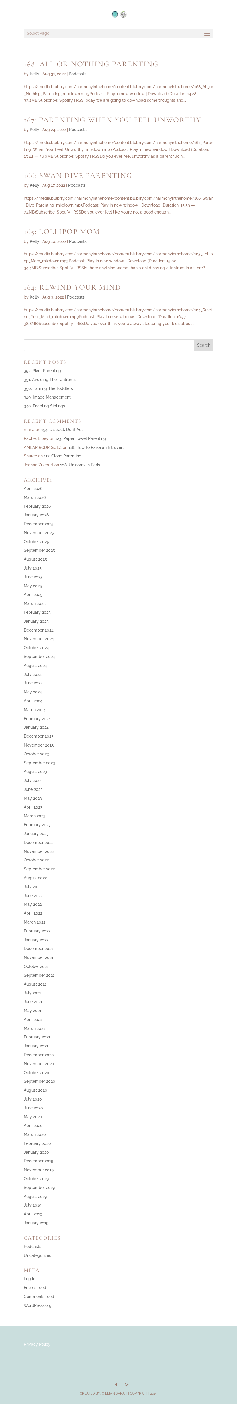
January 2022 (36, 940)
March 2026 (35, 497)
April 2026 (33, 488)
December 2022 (38, 842)
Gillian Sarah (114, 1393)
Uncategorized (38, 1255)
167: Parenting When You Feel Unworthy (112, 119)
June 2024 (33, 683)
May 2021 (32, 1010)
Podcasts (77, 74)
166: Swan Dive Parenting (78, 175)
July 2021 (32, 993)
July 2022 (32, 886)
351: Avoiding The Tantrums (50, 379)
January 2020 (36, 1152)
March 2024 (35, 709)
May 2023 (33, 798)
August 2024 (35, 665)
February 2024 (37, 718)
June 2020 (33, 1108)
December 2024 (39, 630)
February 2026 (37, 506)
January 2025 (36, 621)
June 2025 (33, 577)
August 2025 (35, 559)
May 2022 (33, 904)
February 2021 (37, 1037)
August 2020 (35, 1090)
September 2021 (39, 975)
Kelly (34, 74)
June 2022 (33, 895)
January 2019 (36, 1223)
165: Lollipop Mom (62, 231)
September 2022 (39, 869)
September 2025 (39, 550)
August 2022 (35, 878)
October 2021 (36, 966)
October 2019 (36, 1178)
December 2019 (38, 1161)
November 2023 (39, 745)
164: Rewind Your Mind (72, 287)
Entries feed (35, 1287)
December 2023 (39, 736)
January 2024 (36, 727)
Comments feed (39, 1296)
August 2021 (35, 984)
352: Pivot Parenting (42, 370)
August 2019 (35, 1196)
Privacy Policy (37, 1344)
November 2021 (38, 957)
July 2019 (32, 1205)
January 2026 (36, 515)
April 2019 (33, 1214)
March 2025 (35, 603)
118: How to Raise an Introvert (96, 447)
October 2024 (36, 647)
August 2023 (35, 771)
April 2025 (33, 594)
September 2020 (39, 1081)
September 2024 (39, 656)
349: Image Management (47, 397)
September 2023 (39, 763)
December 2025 (39, 524)
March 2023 (35, 815)
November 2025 (39, 532)
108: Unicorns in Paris (80, 465)
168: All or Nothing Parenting (91, 63)
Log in (29, 1278)
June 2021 (33, 1001)
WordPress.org (38, 1305)
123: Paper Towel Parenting (80, 438)
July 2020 (33, 1099)
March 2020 (35, 1134)
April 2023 (33, 807)
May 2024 (33, 692)
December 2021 (38, 948)
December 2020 (39, 1055)
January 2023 (36, 833)
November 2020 (39, 1063)
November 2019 (39, 1170)
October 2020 (36, 1072)
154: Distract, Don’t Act (62, 429)
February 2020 (37, 1143)
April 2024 (33, 701)
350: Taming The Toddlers (48, 388)
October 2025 (36, 541)
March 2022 (34, 922)
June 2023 (33, 789)
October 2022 (36, 860)
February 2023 (37, 824)
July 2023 (33, 780)
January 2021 (36, 1046)
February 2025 (37, 612)
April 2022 (33, 913)
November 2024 (39, 638)
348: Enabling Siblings (44, 406)
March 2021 (34, 1028)
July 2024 (33, 674)
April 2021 (33, 1019)
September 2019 (39, 1187)
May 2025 (33, 586)
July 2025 (33, 568)
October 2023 (36, 754)
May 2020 (33, 1116)
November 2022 (39, 851)
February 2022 (37, 931)
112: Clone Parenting (62, 456)
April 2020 (33, 1125)
